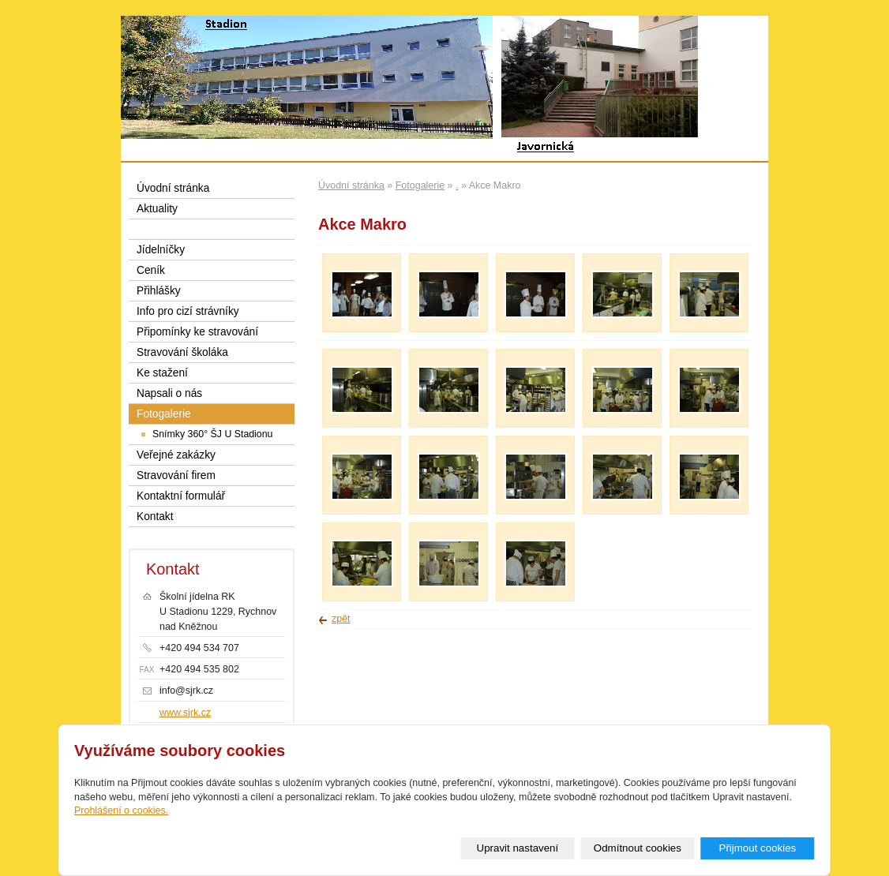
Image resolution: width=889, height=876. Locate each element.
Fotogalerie (420, 185)
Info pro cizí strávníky (188, 311)
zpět (341, 618)
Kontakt (155, 516)
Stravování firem (176, 475)
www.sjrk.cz (185, 712)
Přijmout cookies (757, 848)
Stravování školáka (182, 352)
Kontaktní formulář (181, 496)
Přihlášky (159, 291)
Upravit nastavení (518, 848)
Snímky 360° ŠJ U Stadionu (212, 434)
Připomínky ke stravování (197, 332)
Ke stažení (162, 373)
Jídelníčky (161, 250)
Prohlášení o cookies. (121, 810)
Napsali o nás (169, 393)
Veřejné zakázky (176, 455)
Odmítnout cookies (637, 848)
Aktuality (157, 209)
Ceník (151, 270)
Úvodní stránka (351, 185)
